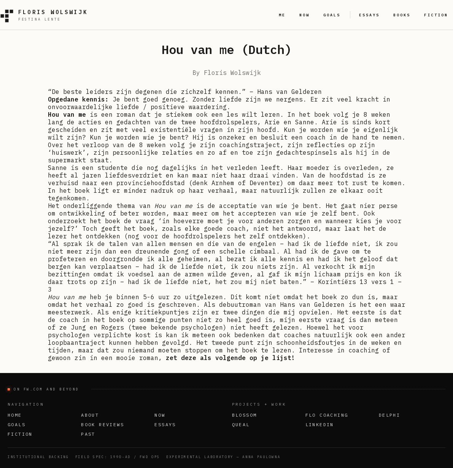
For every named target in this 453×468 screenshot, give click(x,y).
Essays (165, 424)
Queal (241, 424)
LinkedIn (319, 424)
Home (15, 415)
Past (88, 434)
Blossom (244, 415)
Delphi (389, 415)
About (90, 415)
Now (159, 415)
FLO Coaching (326, 415)
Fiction (20, 434)
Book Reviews (102, 424)
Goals (16, 424)
